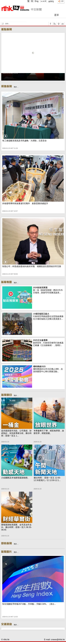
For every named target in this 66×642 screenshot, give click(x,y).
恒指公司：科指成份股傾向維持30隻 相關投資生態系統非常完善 (31, 266)
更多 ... (16, 87)
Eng (36, 1)
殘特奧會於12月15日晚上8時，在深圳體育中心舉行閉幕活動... (48, 369)
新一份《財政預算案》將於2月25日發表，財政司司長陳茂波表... (48, 290)
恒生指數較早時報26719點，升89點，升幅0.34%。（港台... (29, 604)
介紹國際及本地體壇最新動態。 (15, 478)
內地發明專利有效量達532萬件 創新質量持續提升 (25, 203)
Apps (51, 2)
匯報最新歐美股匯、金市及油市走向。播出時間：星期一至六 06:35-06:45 (16, 527)
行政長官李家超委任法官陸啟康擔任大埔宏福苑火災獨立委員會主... (48, 316)
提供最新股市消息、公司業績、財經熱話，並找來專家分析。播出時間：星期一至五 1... (16, 433)
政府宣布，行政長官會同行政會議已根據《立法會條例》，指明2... (48, 342)
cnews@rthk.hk (58, 639)
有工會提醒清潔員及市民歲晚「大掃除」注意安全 (24, 141)
